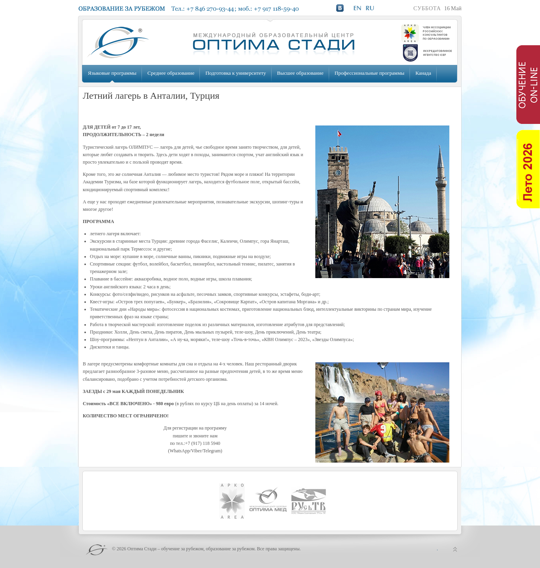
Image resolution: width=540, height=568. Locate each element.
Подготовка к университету (235, 73)
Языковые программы (112, 73)
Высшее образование (300, 73)
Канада (423, 73)
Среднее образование (170, 73)
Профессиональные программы (369, 73)
